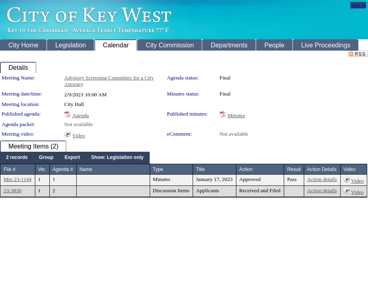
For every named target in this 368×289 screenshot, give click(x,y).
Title (200, 169)
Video (78, 135)
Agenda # (63, 169)
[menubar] (75, 158)
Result (294, 169)
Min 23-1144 (17, 179)
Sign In (358, 5)
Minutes (236, 115)
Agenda (80, 115)
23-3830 (12, 190)
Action (245, 169)
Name (85, 169)
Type (158, 169)
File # (9, 169)
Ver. (42, 169)
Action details (322, 179)
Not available (78, 124)
